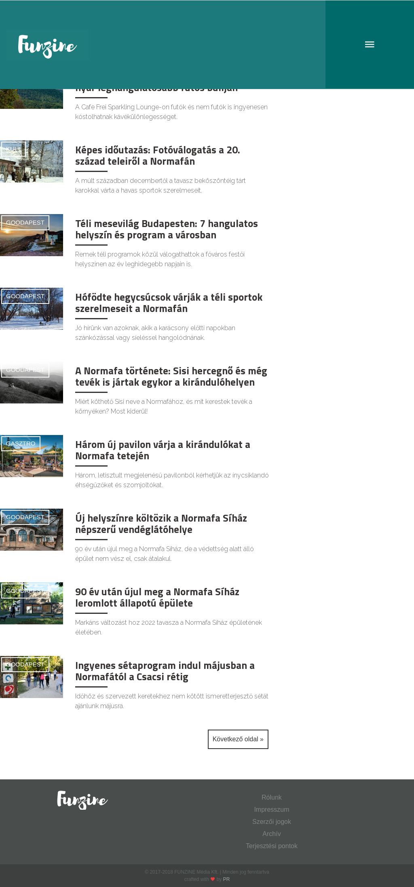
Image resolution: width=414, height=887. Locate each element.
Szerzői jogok (271, 821)
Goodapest (25, 222)
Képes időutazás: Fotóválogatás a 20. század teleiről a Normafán (157, 155)
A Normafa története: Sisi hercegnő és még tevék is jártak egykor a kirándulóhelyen (171, 376)
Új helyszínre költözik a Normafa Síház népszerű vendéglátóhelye (161, 523)
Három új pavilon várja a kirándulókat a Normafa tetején (162, 450)
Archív (271, 833)
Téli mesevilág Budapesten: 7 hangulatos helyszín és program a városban (166, 229)
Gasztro (21, 443)
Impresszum (271, 809)
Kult (13, 148)
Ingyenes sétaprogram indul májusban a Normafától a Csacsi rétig (165, 671)
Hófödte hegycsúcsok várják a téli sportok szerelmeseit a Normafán (168, 302)
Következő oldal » (238, 739)
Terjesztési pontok (272, 845)
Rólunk (272, 797)
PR (226, 879)
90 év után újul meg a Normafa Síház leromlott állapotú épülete (157, 597)
